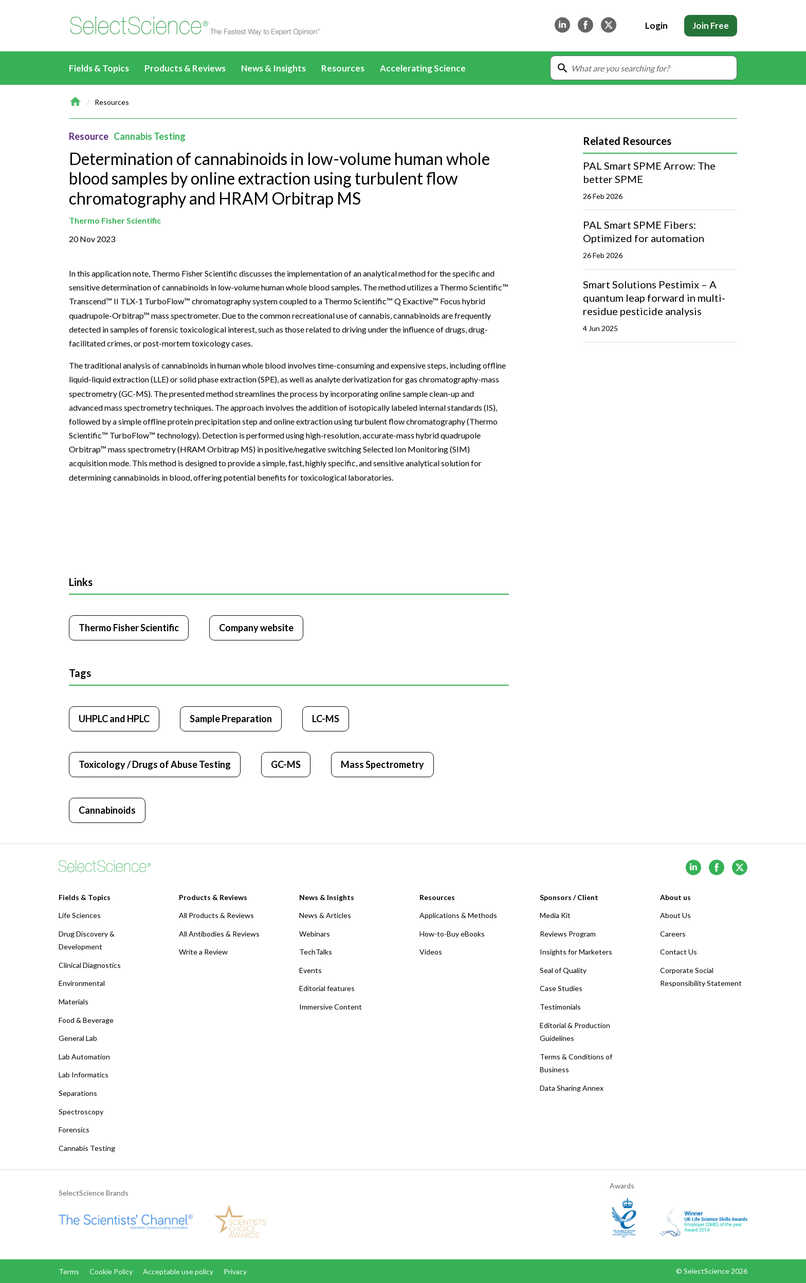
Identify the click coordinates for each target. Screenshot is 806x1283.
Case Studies (561, 988)
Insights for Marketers (576, 951)
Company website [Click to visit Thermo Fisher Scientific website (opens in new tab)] (256, 627)
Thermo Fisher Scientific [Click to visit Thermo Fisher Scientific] (129, 627)
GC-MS (286, 764)
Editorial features (327, 988)
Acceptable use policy (178, 1271)
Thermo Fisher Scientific (115, 220)
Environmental (82, 983)
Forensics (74, 1129)
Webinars (314, 933)
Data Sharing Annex (571, 1088)
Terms (69, 1271)
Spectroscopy (81, 1111)
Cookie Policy (111, 1271)
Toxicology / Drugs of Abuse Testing (155, 764)
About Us (675, 915)
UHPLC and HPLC (114, 718)
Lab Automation (84, 1056)
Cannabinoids (107, 810)
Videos (430, 951)
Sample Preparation (231, 718)
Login (656, 25)
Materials (73, 1001)
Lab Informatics (83, 1074)
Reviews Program (568, 933)
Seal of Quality (563, 970)
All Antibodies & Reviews (219, 933)
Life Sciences (80, 915)
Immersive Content (330, 1006)
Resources (112, 102)
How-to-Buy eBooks (452, 933)
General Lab (78, 1038)
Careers (673, 933)
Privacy (235, 1271)
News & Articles (325, 915)
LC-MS (325, 718)
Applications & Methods (458, 915)
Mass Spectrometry (382, 764)
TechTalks (315, 951)
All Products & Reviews (216, 915)
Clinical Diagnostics (90, 965)
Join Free (710, 25)
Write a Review (203, 951)
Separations (78, 1093)
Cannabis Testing (150, 136)
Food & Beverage (86, 1020)
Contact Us (678, 951)
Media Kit (555, 915)
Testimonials (560, 1006)
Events (310, 970)
